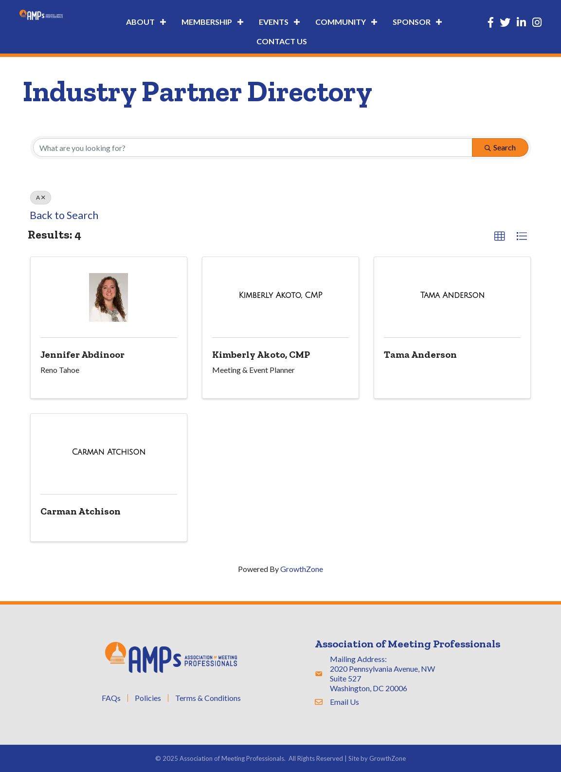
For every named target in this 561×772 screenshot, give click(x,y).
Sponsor (412, 21)
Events (274, 21)
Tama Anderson (420, 354)
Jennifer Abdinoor (82, 354)
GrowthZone (301, 568)
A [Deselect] (40, 197)
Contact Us (281, 41)
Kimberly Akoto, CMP (261, 354)
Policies (148, 698)
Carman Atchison (80, 511)
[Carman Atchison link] (108, 452)
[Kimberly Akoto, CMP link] (280, 295)
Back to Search (64, 215)
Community (340, 21)
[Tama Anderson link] (452, 295)
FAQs (111, 698)
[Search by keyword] (252, 147)
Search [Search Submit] (500, 147)
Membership (206, 21)
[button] (499, 236)
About (140, 21)
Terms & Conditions (208, 698)
